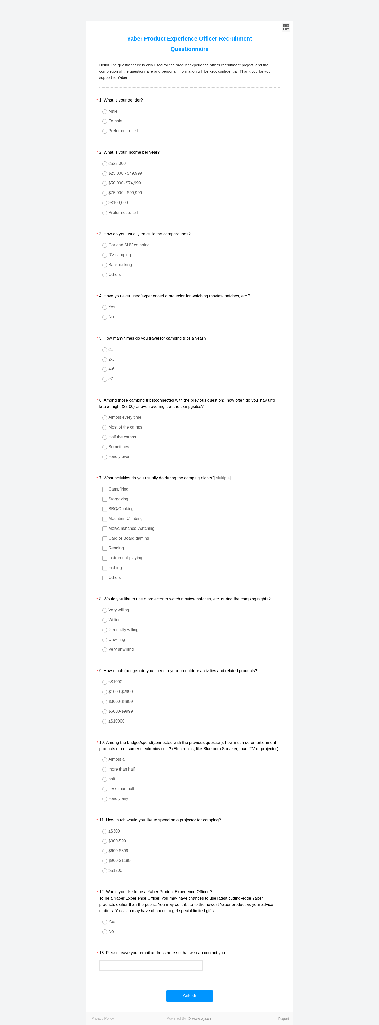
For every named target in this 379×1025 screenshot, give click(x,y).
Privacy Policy (103, 1018)
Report (283, 1018)
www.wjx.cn (201, 1018)
